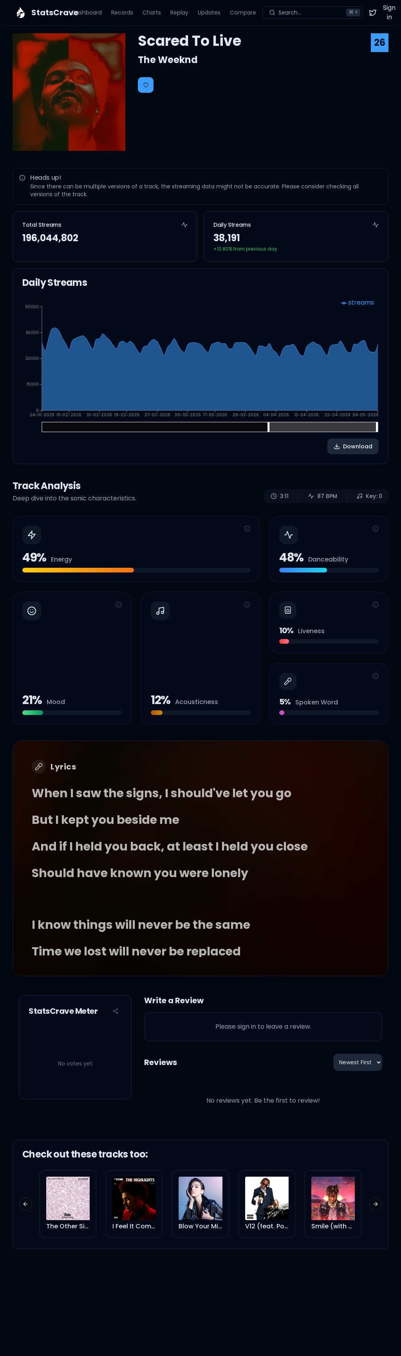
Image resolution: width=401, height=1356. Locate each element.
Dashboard (87, 12)
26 (379, 42)
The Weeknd (168, 59)
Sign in (389, 12)
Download (353, 446)
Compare (243, 12)
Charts (152, 12)
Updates (209, 12)
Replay (179, 12)
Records (122, 12)
